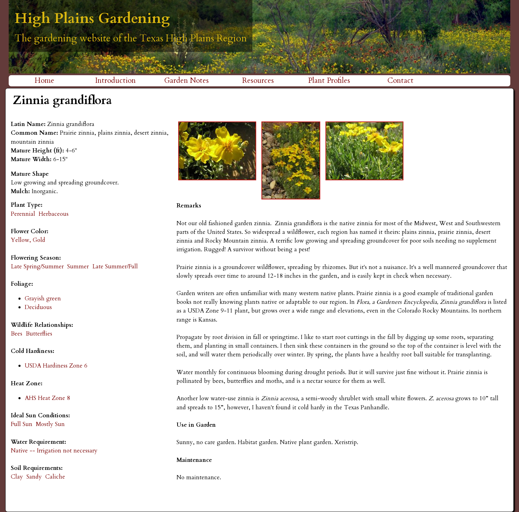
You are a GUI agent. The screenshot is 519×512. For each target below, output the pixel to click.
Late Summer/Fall (115, 266)
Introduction (115, 81)
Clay (17, 477)
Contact (400, 81)
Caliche (55, 477)
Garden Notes (186, 81)
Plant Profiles (329, 81)
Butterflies (39, 334)
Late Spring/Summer (37, 266)
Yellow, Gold (28, 240)
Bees (16, 334)
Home (44, 81)
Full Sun (21, 424)
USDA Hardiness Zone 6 (56, 366)
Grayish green (43, 298)
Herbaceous (54, 214)
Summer (78, 266)
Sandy (34, 477)
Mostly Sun (50, 424)
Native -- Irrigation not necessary (54, 451)
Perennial (23, 214)
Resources (258, 81)
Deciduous (38, 307)
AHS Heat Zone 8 (47, 398)
